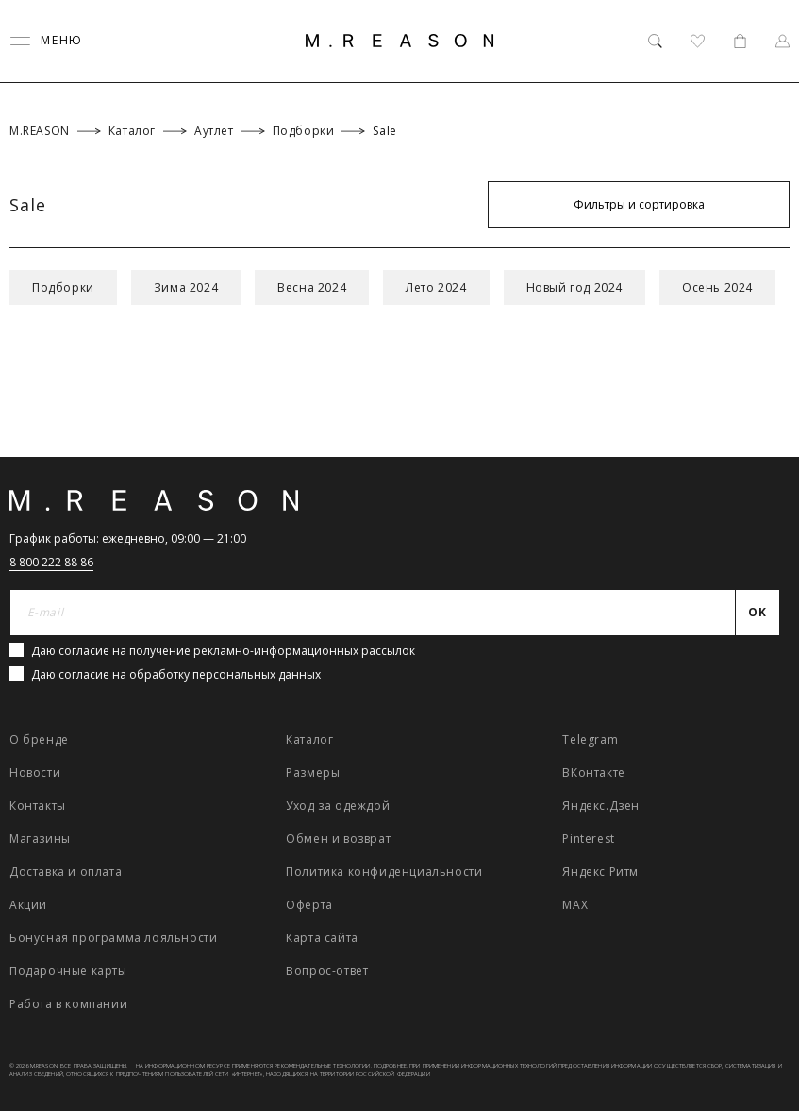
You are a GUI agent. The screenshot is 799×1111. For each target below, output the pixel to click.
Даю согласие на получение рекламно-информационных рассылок (223, 651)
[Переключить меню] (46, 41)
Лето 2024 (436, 287)
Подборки (63, 287)
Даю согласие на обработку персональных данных (176, 674)
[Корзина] (740, 41)
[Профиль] (782, 41)
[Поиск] (655, 41)
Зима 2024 (186, 287)
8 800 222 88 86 (51, 562)
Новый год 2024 (574, 287)
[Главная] (400, 40)
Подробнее (390, 1065)
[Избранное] (698, 41)
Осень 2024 (717, 287)
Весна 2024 (311, 287)
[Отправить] (758, 612)
